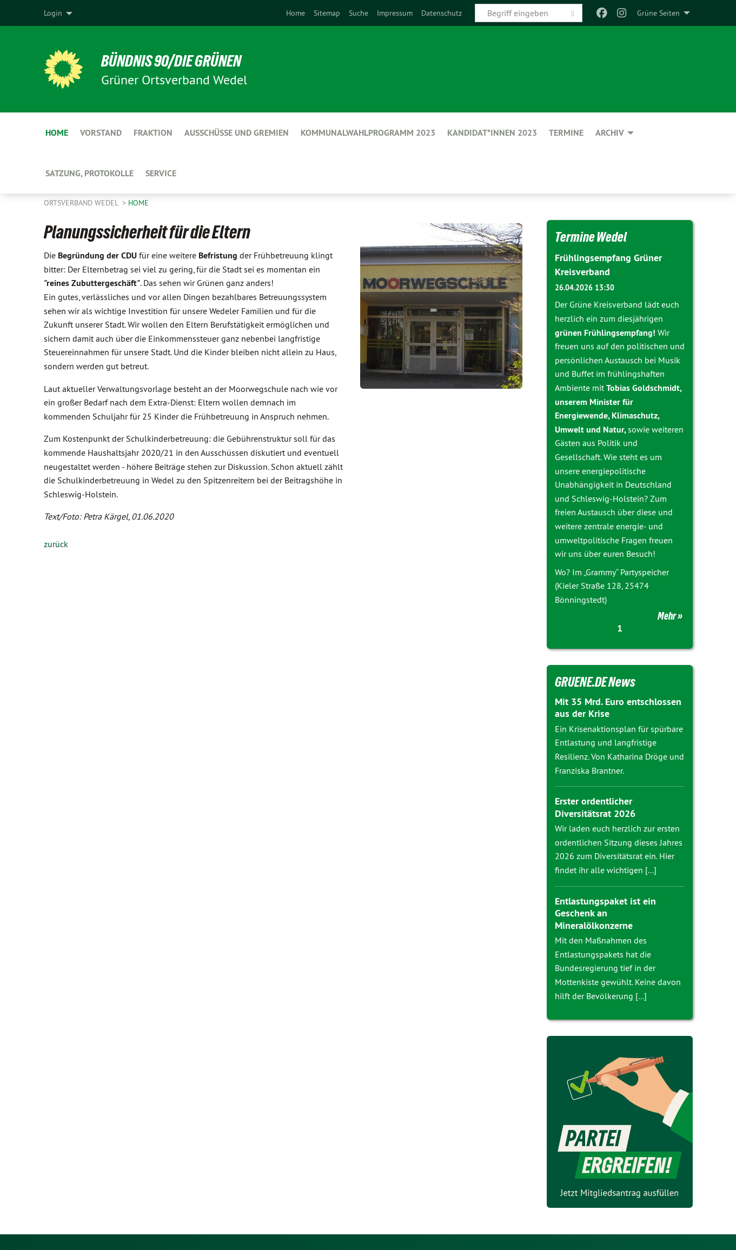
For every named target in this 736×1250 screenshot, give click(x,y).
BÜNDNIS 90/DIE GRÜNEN (177, 60)
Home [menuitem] (56, 132)
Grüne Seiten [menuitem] (658, 13)
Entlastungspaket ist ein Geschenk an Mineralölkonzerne (605, 912)
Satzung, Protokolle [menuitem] (89, 173)
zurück (56, 543)
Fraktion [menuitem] (153, 132)
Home (295, 13)
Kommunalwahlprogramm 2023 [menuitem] (368, 132)
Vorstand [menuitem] (101, 132)
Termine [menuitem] (566, 132)
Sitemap (327, 13)
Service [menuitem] (160, 173)
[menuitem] (295, 13)
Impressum (395, 13)
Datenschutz (441, 13)
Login (53, 13)
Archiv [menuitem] (609, 132)
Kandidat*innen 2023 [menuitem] (492, 132)
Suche (358, 13)
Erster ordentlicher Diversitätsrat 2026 (595, 806)
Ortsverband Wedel (82, 203)
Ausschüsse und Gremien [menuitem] (236, 132)
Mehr (667, 615)
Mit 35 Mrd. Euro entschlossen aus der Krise (618, 707)
